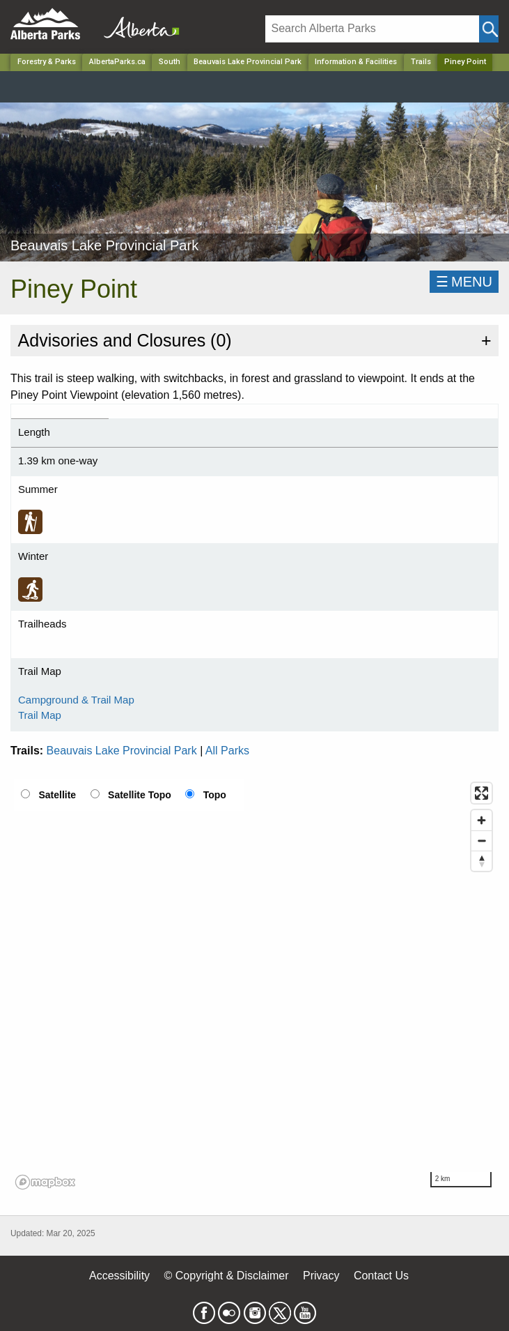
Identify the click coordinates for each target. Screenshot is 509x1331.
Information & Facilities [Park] (356, 61)
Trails (421, 61)
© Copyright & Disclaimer (226, 1275)
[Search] (372, 29)
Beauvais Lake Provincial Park (122, 750)
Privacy (321, 1275)
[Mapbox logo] (45, 1182)
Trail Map (39, 715)
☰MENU (464, 281)
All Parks (227, 750)
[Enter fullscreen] (481, 793)
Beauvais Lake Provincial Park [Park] (248, 61)
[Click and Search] (489, 29)
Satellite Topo (139, 794)
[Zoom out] (481, 840)
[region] (254, 985)
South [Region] (169, 61)
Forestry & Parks (46, 61)
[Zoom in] (481, 820)
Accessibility (119, 1275)
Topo (214, 794)
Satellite (57, 794)
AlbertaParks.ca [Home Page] (117, 61)
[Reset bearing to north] (481, 861)
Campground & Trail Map (76, 700)
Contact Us (381, 1275)
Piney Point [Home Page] (465, 61)
